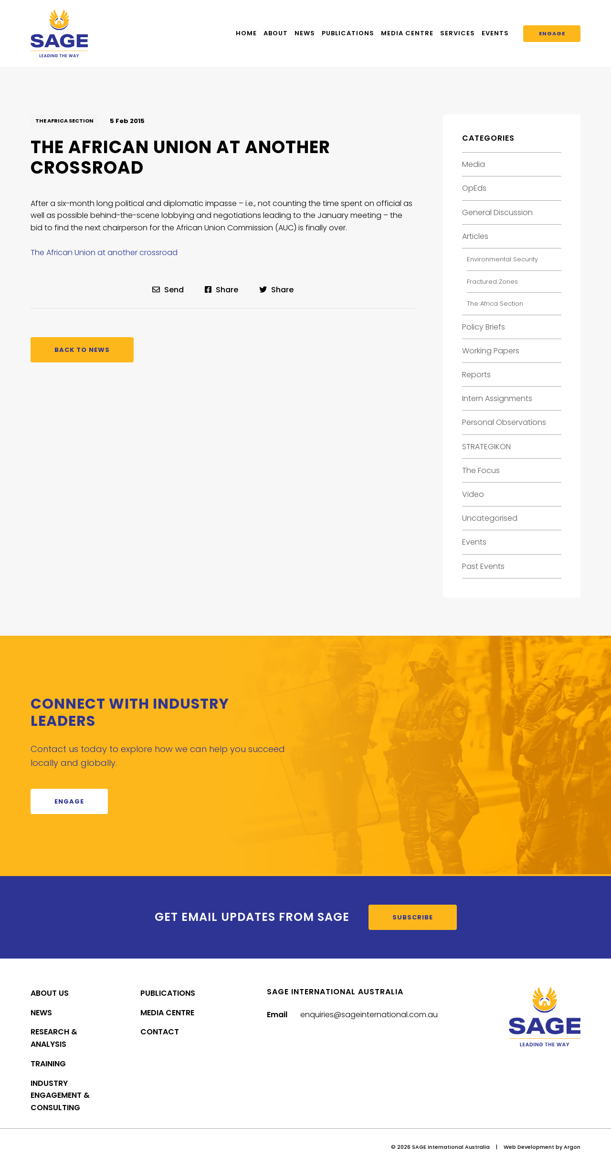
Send (168, 290)
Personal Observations (504, 422)
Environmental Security (502, 259)
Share (221, 290)
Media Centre (407, 33)
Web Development (529, 1147)
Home (246, 33)
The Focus (481, 470)
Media (473, 164)
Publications (348, 33)
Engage (552, 33)
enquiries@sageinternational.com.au (369, 1014)
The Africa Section (64, 120)
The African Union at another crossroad (104, 252)
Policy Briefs (483, 326)
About (275, 33)
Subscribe (412, 917)
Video (473, 494)
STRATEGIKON (486, 446)
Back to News (82, 349)
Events (495, 33)
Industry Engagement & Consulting (60, 1096)
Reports (476, 374)
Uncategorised (489, 518)
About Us (50, 993)
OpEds (474, 188)
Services (457, 33)
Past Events (483, 566)
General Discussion (497, 212)
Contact (159, 1031)
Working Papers (490, 350)
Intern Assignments (497, 398)
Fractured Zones (492, 281)
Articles (475, 236)
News (305, 33)
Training (48, 1063)
